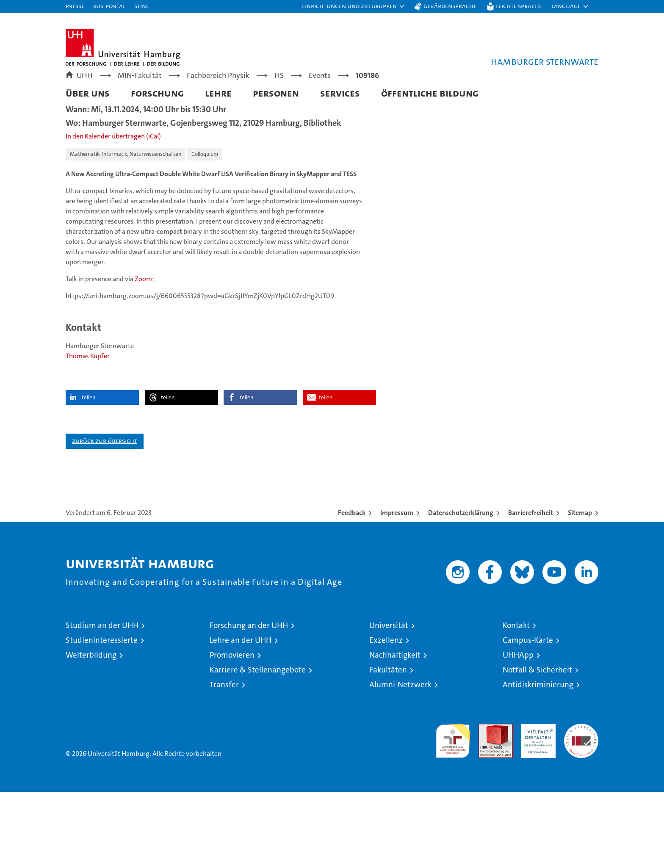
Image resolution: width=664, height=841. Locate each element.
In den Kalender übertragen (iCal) (113, 185)
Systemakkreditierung (581, 777)
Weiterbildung (91, 704)
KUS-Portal (109, 5)
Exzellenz (386, 689)
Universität (388, 674)
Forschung (157, 93)
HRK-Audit (536, 777)
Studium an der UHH (102, 674)
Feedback (351, 561)
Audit (487, 777)
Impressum (396, 561)
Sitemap (580, 561)
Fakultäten (388, 719)
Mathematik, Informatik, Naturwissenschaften (125, 203)
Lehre (218, 93)
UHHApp (518, 704)
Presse (75, 5)
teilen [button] (88, 446)
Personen (276, 93)
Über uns (88, 93)
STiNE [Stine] (141, 5)
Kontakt (516, 674)
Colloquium (204, 203)
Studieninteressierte (102, 689)
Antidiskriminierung (538, 733)
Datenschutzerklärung (460, 561)
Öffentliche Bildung (430, 93)
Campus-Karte (528, 689)
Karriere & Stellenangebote (258, 719)
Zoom (143, 328)
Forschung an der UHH (249, 674)
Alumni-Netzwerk (400, 733)
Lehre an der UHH (240, 689)
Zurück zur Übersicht (104, 489)
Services (340, 93)
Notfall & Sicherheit (537, 719)
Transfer (224, 733)
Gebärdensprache (449, 5)
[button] (353, 6)
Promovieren (232, 704)
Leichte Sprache (519, 5)
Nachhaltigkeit (395, 704)
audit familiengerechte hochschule (453, 786)
